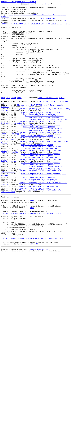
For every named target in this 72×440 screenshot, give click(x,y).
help (36, 4)
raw (65, 24)
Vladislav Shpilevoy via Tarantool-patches (40, 133)
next (3, 116)
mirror (51, 4)
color (42, 4)
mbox (32, 247)
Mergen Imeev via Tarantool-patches (39, 136)
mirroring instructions (37, 296)
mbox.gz (54, 120)
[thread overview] (47, 22)
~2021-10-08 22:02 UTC (48, 116)
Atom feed (60, 4)
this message (31, 239)
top (2, 123)
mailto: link (34, 291)
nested (45, 120)
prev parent (11, 116)
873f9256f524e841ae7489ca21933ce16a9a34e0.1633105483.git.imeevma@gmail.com (36, 28)
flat (40, 120)
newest (61, 116)
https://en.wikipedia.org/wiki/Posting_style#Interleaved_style (32, 254)
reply (19, 116)
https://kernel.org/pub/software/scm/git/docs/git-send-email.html (33, 284)
